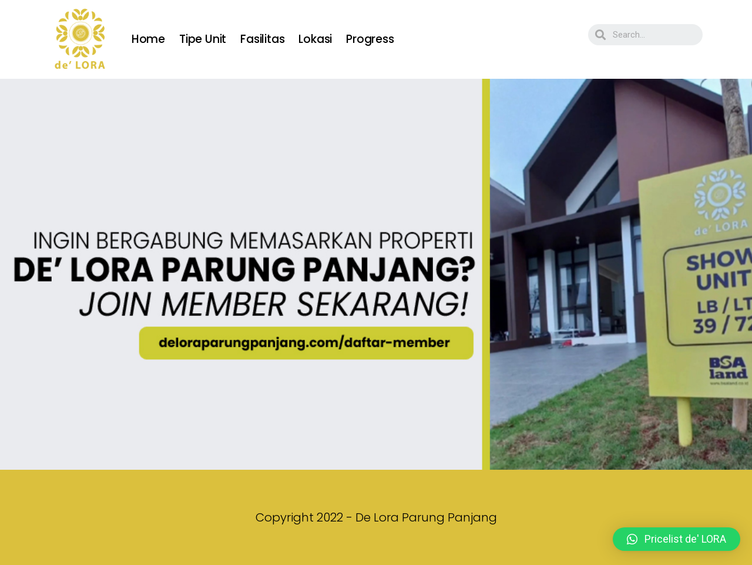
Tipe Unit (202, 39)
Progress (370, 39)
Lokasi (315, 39)
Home (148, 39)
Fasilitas (262, 39)
